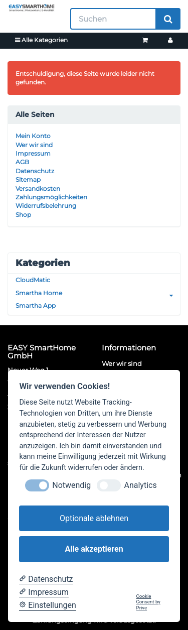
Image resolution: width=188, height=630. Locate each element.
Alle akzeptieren (94, 549)
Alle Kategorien (41, 40)
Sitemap (28, 179)
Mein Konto (33, 136)
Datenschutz (35, 171)
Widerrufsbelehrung (46, 205)
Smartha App (36, 305)
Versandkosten (38, 188)
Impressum (33, 153)
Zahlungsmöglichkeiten (51, 197)
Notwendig (71, 485)
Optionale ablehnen (94, 518)
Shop (23, 214)
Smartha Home (98, 293)
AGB (22, 162)
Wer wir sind (34, 145)
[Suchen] (113, 19)
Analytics (140, 485)
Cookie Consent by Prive (148, 601)
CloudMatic (33, 280)
